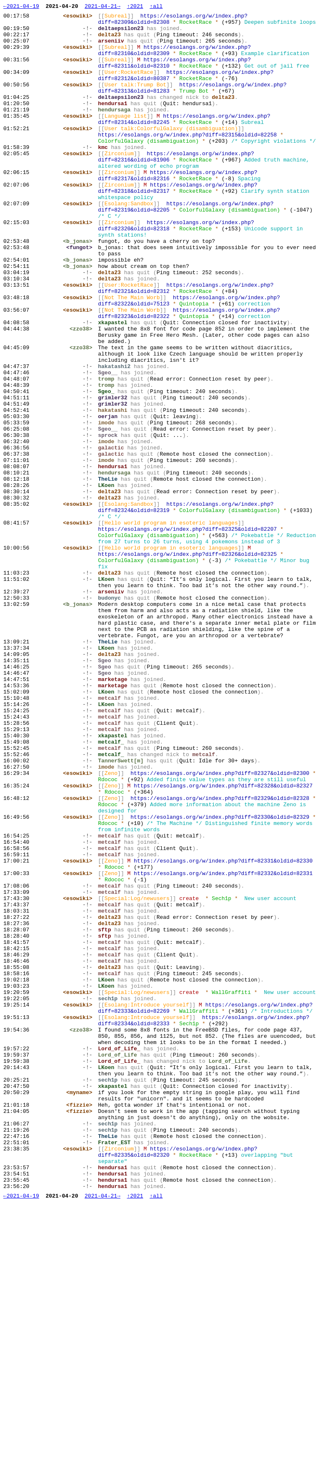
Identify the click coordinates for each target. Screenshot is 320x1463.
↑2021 (135, 7)
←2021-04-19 (21, 7)
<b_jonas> (79, 303)
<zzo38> (83, 408)
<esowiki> (79, 18)
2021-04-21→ (102, 7)
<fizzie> (81, 1347)
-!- (89, 40)
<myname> (81, 1332)
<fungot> (81, 311)
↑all (156, 7)
